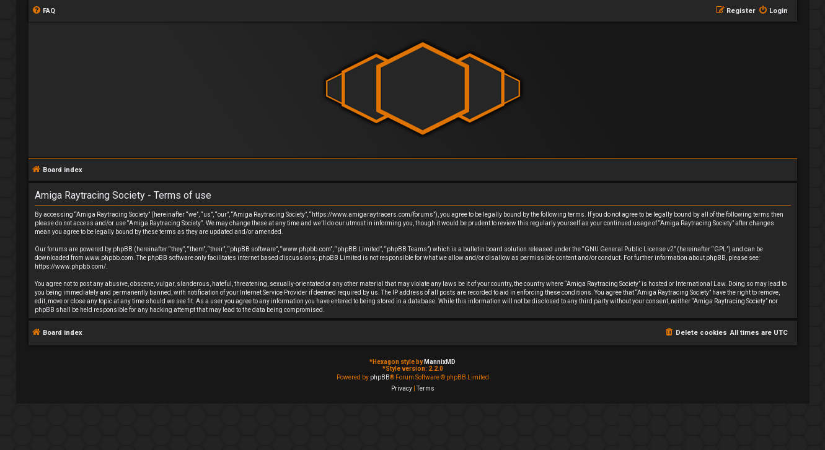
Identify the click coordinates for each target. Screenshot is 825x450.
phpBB (380, 377)
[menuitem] (43, 11)
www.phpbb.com (109, 257)
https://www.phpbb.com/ (70, 266)
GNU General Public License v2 (629, 249)
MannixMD (440, 361)
